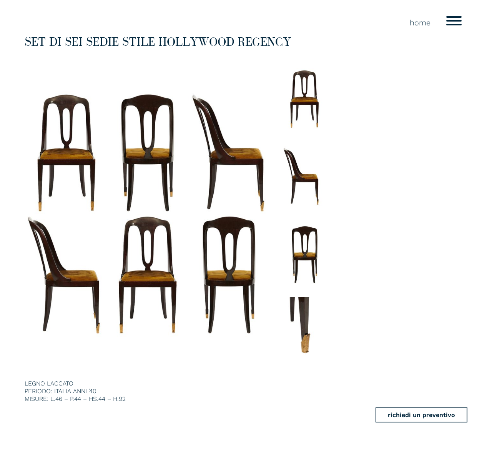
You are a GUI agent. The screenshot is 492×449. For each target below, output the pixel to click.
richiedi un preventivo (421, 415)
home (420, 22)
